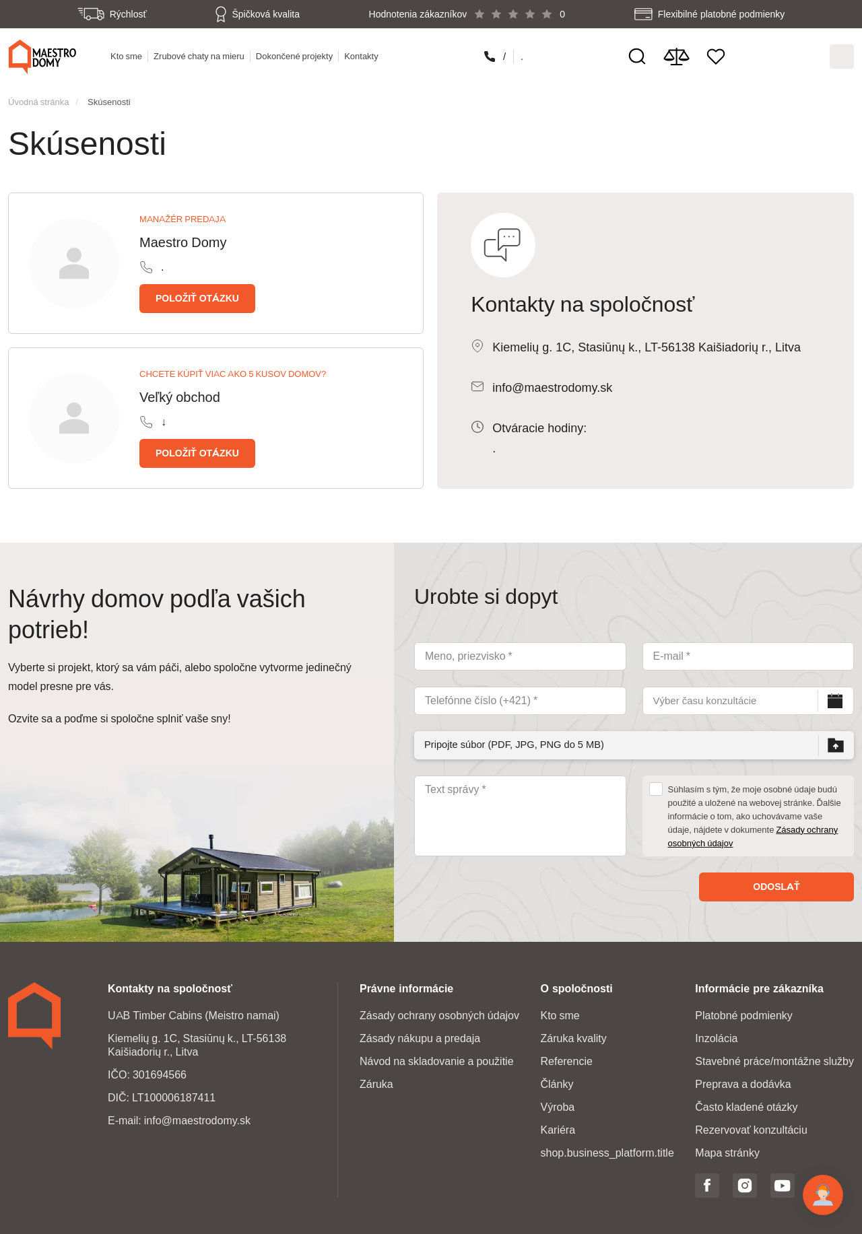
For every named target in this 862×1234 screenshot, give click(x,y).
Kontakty (362, 54)
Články (556, 1080)
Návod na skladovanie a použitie (437, 1057)
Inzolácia (716, 1034)
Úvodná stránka (38, 97)
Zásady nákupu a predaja (420, 1034)
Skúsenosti (109, 97)
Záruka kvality (573, 1034)
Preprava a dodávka (743, 1080)
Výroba (557, 1103)
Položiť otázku (197, 294)
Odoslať (776, 883)
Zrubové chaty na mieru (200, 54)
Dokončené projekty (295, 54)
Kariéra (557, 1126)
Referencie (566, 1057)
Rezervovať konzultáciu (751, 1126)
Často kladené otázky (746, 1103)
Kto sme (127, 54)
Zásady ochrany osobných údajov (439, 1011)
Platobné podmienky (744, 1011)
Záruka (376, 1080)
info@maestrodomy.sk (552, 383)
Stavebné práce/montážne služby (774, 1057)
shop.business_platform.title (606, 1148)
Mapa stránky (727, 1148)
